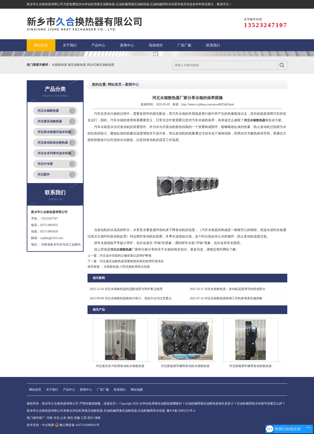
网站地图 (137, 389)
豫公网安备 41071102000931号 (77, 425)
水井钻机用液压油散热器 (98, 4)
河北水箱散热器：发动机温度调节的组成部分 (227, 289)
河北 (56, 417)
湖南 (97, 417)
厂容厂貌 (103, 389)
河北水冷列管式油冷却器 (54, 153)
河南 (49, 417)
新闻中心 (132, 84)
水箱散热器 (60, 64)
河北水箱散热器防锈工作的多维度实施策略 (226, 298)
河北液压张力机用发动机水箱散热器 (120, 366)
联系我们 (120, 389)
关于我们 (52, 389)
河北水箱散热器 (48, 110)
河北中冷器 (45, 163)
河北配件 (44, 174)
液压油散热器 (77, 64)
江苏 (84, 417)
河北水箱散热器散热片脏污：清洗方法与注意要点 (131, 298)
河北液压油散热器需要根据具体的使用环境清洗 (132, 261)
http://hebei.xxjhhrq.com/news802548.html (208, 104)
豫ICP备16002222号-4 (181, 410)
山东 (63, 417)
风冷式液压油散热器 (100, 64)
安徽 (77, 417)
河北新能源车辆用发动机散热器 (250, 366)
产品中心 (69, 389)
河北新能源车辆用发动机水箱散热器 (185, 366)
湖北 (70, 417)
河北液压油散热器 (50, 121)
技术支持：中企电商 (40, 425)
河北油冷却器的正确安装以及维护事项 (125, 255)
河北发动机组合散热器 (53, 142)
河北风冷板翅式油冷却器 (54, 132)
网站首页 (115, 84)
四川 (91, 417)
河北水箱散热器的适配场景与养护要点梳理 (126, 289)
